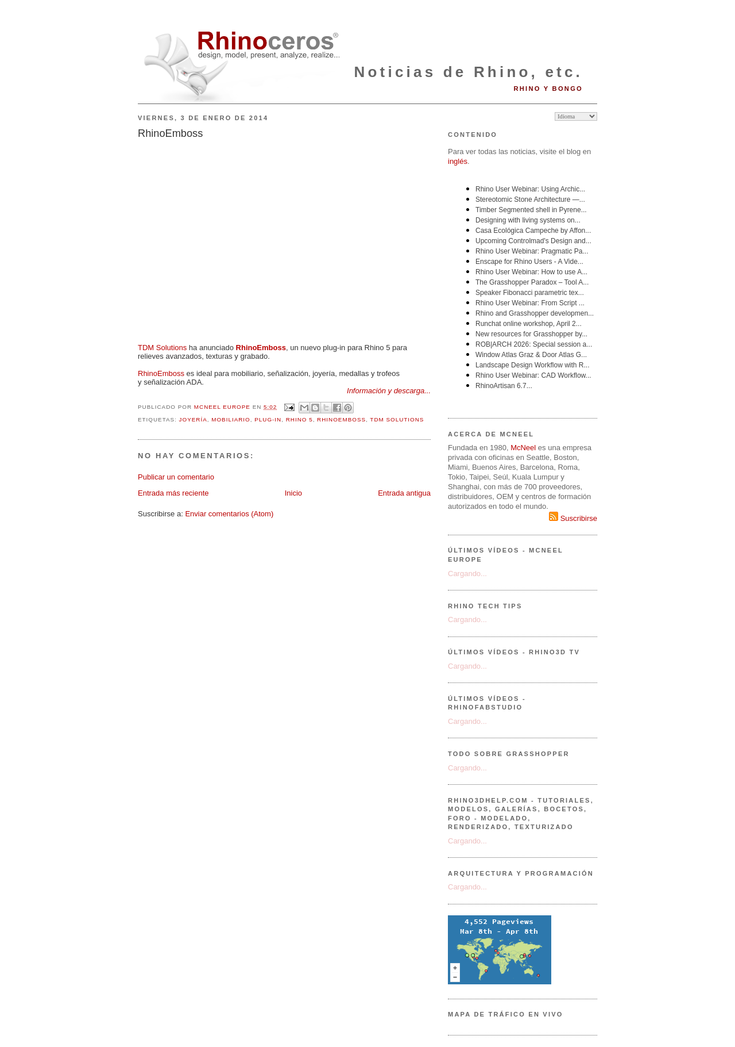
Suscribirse (573, 518)
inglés (457, 161)
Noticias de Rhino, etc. (468, 71)
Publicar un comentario (176, 477)
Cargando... (467, 573)
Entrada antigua (404, 493)
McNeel (523, 447)
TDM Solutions (162, 347)
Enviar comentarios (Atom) (229, 513)
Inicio (293, 493)
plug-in (267, 419)
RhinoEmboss (161, 373)
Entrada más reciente (173, 493)
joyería (193, 419)
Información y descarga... (389, 390)
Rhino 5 (299, 419)
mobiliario (230, 419)
